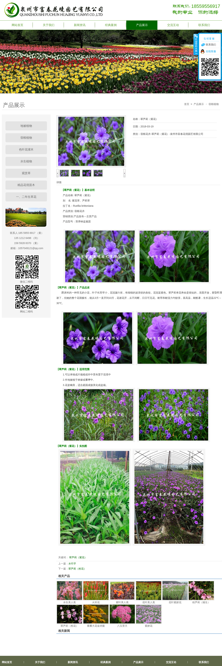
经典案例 (111, 25)
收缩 (196, 44)
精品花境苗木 (26, 185)
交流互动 (173, 25)
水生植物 (26, 161)
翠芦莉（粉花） (72, 568)
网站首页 (17, 25)
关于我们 (48, 25)
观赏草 (26, 173)
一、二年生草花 (26, 196)
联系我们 (204, 25)
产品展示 (142, 25)
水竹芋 (67, 563)
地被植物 (26, 125)
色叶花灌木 (26, 149)
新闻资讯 (80, 25)
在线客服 (211, 51)
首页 (186, 104)
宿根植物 (214, 104)
